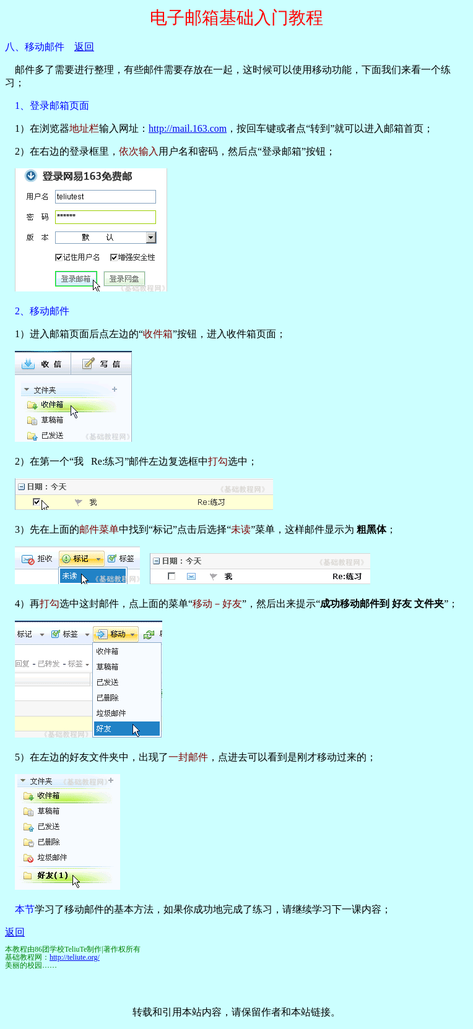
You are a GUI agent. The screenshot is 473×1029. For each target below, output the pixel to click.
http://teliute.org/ (75, 957)
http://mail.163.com (188, 128)
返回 (84, 46)
